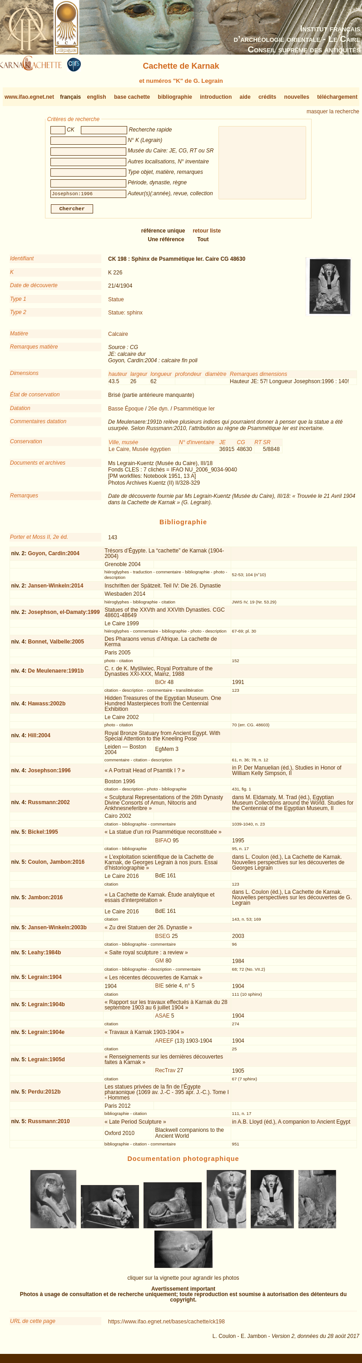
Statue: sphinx (125, 316)
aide (245, 97)
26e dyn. (158, 412)
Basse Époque (126, 412)
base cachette (132, 97)
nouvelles (296, 97)
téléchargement (337, 97)
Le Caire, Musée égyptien (140, 453)
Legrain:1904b (46, 1008)
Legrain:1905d (46, 1063)
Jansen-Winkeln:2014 (56, 589)
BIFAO (163, 844)
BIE (159, 989)
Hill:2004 (39, 739)
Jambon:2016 (45, 901)
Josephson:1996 (49, 773)
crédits (267, 97)
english (96, 97)
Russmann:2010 (49, 1125)
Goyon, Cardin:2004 (53, 556)
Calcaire (118, 337)
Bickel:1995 (43, 835)
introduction (216, 97)
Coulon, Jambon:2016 (56, 865)
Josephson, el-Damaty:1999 (64, 616)
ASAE (162, 1019)
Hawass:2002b (47, 707)
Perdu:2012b (44, 1095)
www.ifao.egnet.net (29, 97)
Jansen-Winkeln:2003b (57, 931)
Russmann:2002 (49, 806)
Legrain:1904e (46, 1035)
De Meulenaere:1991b (56, 674)
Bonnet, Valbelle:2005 (56, 645)
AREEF (164, 1044)
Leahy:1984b (44, 956)
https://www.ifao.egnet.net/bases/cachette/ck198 (166, 1325)
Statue (116, 302)
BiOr (160, 686)
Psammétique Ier (194, 412)
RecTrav (165, 1074)
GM (159, 964)
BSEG (162, 940)
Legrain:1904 (45, 981)
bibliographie (175, 97)
